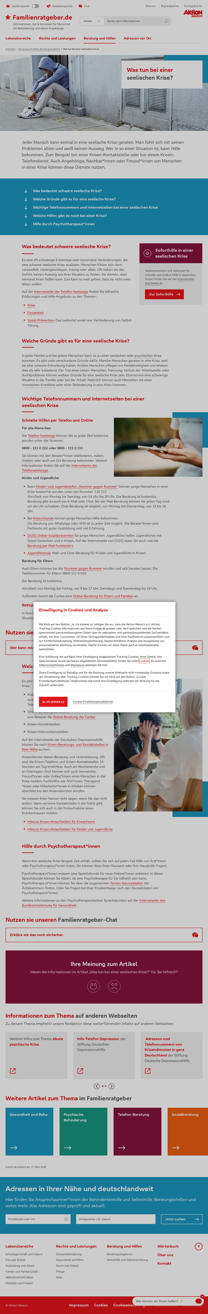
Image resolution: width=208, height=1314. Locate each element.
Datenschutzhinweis (51, 665)
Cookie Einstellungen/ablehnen (93, 701)
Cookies (144, 661)
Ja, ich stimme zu (53, 702)
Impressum (78, 665)
